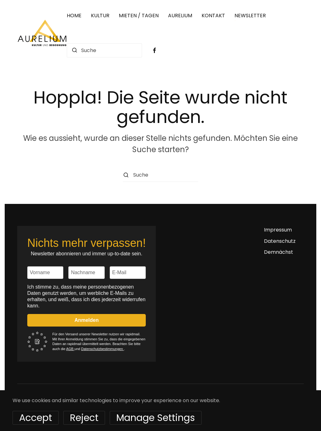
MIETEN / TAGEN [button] (139, 15)
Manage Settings (155, 417)
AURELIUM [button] (180, 15)
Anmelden (86, 320)
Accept (35, 417)
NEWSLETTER (250, 15)
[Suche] (104, 50)
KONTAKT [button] (213, 15)
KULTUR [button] (100, 15)
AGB (70, 349)
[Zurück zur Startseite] (42, 33)
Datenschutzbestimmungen (102, 349)
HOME (74, 15)
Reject (84, 417)
